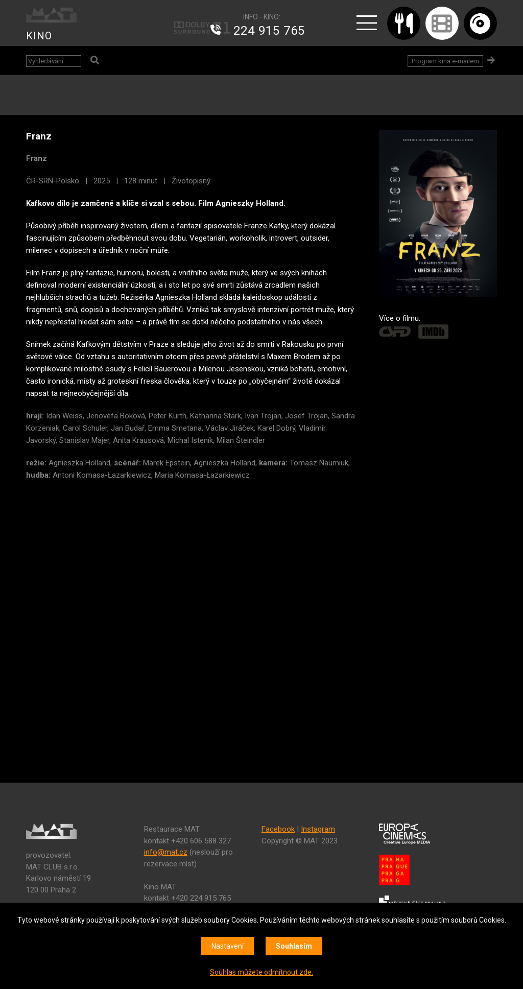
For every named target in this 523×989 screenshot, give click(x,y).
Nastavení (227, 946)
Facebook (278, 829)
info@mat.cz (165, 852)
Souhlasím (294, 946)
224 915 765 (269, 30)
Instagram (318, 829)
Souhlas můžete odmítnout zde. (261, 972)
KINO (39, 36)
